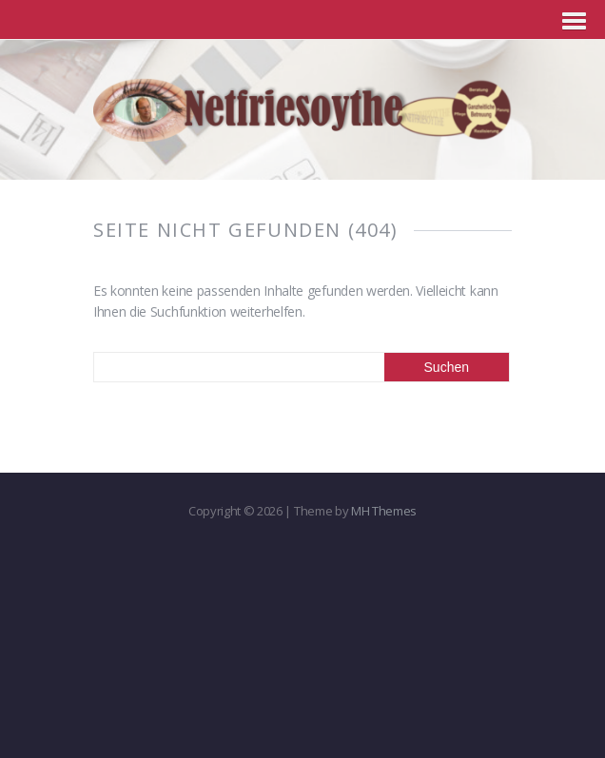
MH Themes (384, 510)
